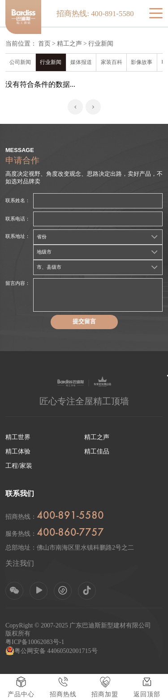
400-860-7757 (70, 533)
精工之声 (69, 43)
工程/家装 (18, 465)
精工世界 (17, 437)
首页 (44, 43)
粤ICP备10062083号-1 (34, 642)
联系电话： (17, 218)
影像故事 (141, 62)
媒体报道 (81, 62)
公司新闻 (20, 62)
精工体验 (17, 451)
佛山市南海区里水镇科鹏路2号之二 (85, 547)
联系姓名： (17, 200)
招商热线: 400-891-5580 (95, 13)
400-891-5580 (70, 516)
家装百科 (111, 62)
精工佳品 (96, 451)
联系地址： (17, 236)
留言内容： (17, 283)
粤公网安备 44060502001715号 (51, 651)
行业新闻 (100, 43)
